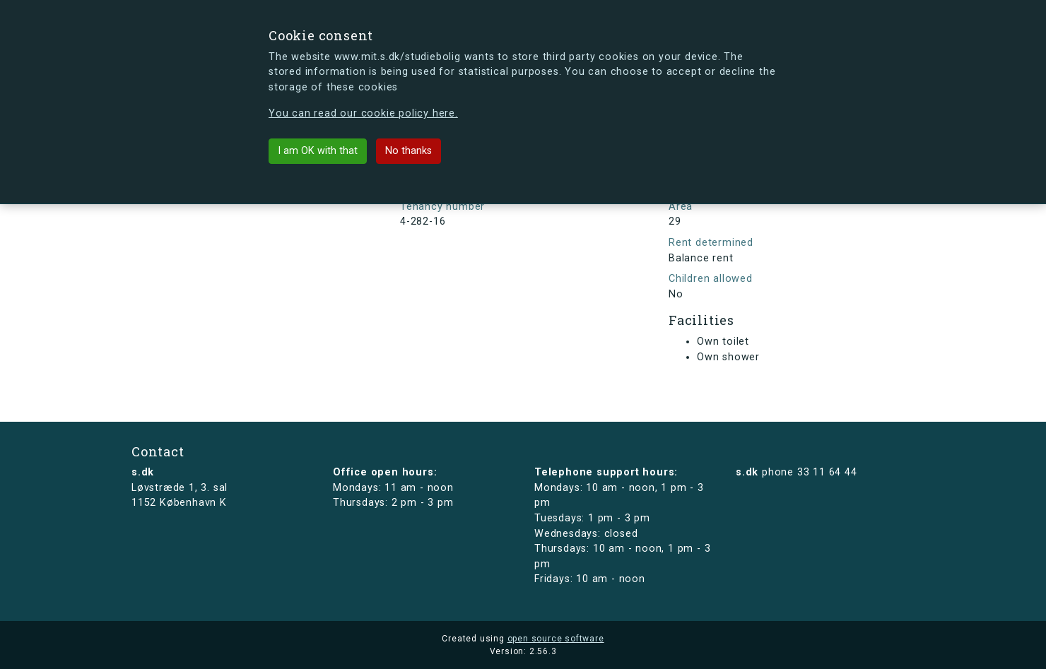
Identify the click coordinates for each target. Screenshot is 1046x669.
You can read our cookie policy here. (363, 113)
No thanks (408, 151)
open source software (555, 639)
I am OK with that (318, 151)
